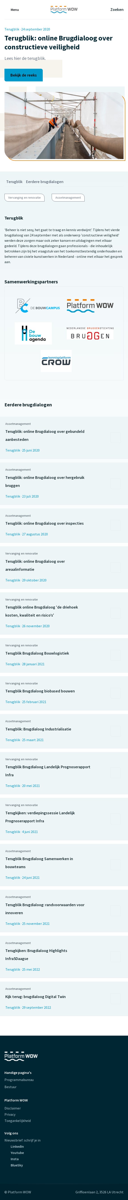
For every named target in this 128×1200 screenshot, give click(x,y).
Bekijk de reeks (23, 75)
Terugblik (14, 181)
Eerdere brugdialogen (44, 181)
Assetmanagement (68, 198)
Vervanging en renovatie (24, 198)
